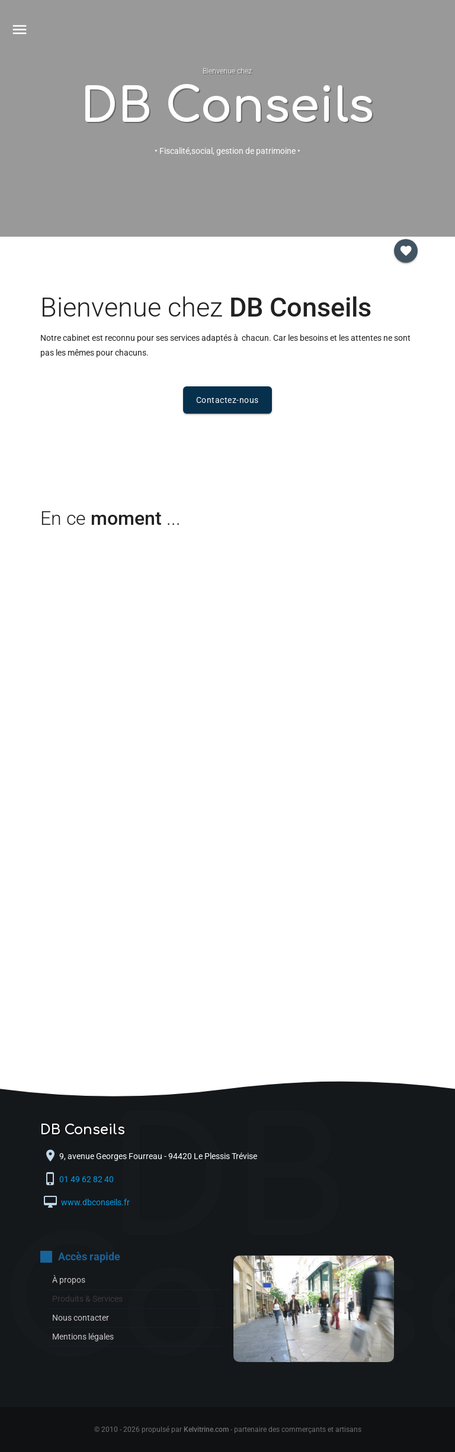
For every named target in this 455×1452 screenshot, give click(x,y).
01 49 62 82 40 (87, 1180)
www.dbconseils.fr (94, 1203)
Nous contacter (80, 1317)
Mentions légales (83, 1336)
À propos (68, 1280)
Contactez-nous (227, 400)
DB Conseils (227, 106)
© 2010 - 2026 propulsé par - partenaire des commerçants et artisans (227, 1429)
